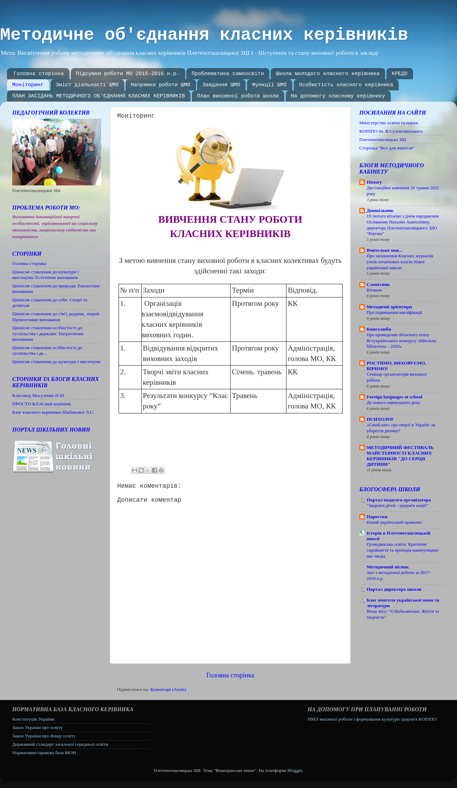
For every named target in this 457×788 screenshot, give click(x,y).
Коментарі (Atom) (168, 689)
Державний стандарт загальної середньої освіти (60, 744)
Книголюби (379, 329)
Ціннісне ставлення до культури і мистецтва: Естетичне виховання (45, 274)
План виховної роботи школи (238, 96)
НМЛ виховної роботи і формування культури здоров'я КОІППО (372, 719)
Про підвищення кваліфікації (394, 312)
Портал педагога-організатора (399, 499)
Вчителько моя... (384, 250)
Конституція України (33, 719)
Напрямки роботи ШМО (160, 85)
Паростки (377, 516)
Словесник (378, 284)
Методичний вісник (388, 566)
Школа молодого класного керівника (328, 74)
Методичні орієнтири (389, 306)
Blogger (294, 770)
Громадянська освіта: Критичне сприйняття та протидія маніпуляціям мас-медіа (402, 550)
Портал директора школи (394, 589)
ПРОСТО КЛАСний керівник (41, 403)
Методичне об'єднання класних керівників (204, 35)
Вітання (374, 290)
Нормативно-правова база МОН (44, 752)
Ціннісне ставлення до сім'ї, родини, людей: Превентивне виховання (56, 316)
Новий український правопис (394, 522)
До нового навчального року (393, 402)
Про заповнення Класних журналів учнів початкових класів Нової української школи (400, 261)
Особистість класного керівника (346, 85)
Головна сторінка (39, 74)
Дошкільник (380, 210)
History (374, 182)
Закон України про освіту (37, 727)
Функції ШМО (269, 85)
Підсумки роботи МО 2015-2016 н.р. (128, 74)
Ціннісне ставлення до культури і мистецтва (56, 361)
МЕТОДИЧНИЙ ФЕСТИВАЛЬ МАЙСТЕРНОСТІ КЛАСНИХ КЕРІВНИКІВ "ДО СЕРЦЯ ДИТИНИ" (400, 456)
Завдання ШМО (221, 85)
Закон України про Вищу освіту (44, 735)
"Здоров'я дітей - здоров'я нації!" (397, 505)
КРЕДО (399, 74)
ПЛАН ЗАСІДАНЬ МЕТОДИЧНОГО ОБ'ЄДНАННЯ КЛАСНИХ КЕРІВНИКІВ (98, 96)
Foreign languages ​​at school (394, 396)
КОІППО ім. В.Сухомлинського (391, 131)
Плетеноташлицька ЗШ (382, 139)
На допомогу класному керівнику (338, 96)
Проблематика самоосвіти (228, 74)
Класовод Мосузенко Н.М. (38, 395)
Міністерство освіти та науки (388, 122)
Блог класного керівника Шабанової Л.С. (53, 412)
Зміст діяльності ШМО (87, 85)
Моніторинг (28, 85)
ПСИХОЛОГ (380, 419)
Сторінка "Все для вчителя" (386, 147)
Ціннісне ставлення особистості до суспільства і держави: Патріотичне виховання (47, 333)
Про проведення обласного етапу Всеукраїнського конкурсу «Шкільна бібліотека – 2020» (401, 340)
